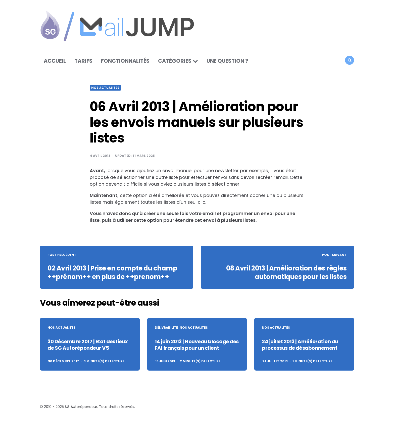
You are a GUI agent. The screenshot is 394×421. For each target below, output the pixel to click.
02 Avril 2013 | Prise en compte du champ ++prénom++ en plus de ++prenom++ (113, 273)
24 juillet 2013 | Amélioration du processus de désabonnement (300, 345)
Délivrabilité (166, 328)
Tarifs (83, 61)
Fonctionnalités (125, 61)
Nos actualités (105, 88)
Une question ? (227, 61)
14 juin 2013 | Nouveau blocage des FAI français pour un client (197, 345)
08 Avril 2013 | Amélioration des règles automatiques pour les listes (285, 273)
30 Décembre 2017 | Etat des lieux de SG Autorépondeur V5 (87, 345)
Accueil (55, 61)
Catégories (174, 61)
